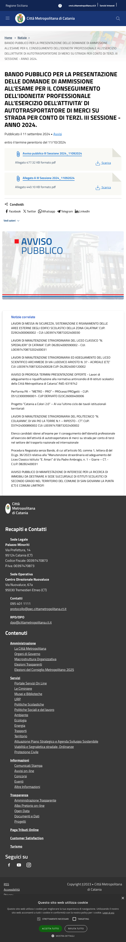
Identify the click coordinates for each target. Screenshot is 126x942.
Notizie (22, 37)
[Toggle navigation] (7, 18)
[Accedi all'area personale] (60, 5)
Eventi (18, 781)
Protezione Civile (26, 752)
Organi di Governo (27, 654)
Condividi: (14, 204)
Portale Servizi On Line (30, 683)
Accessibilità (12, 889)
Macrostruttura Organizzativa (35, 659)
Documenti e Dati (26, 816)
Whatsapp (46, 211)
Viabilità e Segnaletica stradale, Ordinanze (44, 746)
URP (17, 699)
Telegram (65, 211)
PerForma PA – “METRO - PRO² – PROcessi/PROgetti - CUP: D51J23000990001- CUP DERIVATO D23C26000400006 (50, 393)
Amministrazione (23, 643)
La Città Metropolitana (30, 648)
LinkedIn (82, 211)
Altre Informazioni (27, 786)
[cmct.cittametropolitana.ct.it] (82, 6)
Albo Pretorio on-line (29, 805)
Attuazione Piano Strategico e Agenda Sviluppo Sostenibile (56, 741)
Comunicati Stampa (28, 765)
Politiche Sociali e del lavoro (34, 709)
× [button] (122, 898)
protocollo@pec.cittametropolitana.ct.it (38, 608)
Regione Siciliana (17, 5)
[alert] (63, 918)
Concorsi (20, 776)
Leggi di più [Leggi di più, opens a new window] (108, 912)
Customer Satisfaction (27, 838)
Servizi (15, 677)
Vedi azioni (12, 220)
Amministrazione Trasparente (35, 800)
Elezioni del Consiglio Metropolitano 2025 (44, 669)
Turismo (16, 846)
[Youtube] (19, 865)
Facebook (13, 211)
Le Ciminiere (23, 688)
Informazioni (19, 760)
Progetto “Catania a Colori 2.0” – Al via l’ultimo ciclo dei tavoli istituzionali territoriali (58, 406)
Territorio (20, 736)
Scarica (103, 162)
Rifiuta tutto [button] (76, 928)
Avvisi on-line (24, 771)
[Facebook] (9, 865)
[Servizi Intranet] (107, 6)
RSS (6, 884)
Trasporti (20, 731)
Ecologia (20, 720)
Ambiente (21, 715)
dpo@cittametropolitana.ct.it (31, 622)
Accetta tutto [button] (50, 928)
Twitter (29, 211)
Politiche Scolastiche (29, 704)
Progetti (20, 821)
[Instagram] (29, 865)
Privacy (8, 895)
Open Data (22, 811)
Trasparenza (19, 795)
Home (8, 37)
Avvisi (57, 134)
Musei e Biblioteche (28, 694)
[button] (55, 919)
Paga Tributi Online (24, 829)
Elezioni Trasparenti (28, 664)
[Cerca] (118, 18)
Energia (19, 725)
